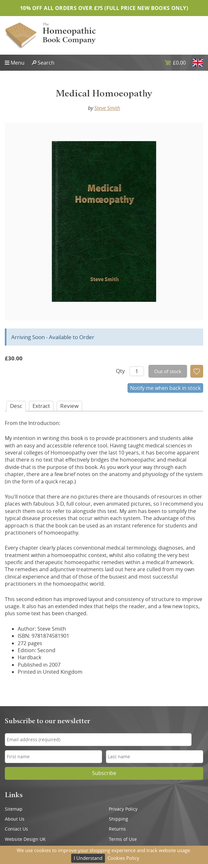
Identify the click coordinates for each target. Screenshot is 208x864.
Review (69, 406)
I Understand (88, 858)
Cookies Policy (123, 858)
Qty (120, 370)
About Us (14, 819)
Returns (117, 829)
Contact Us (16, 829)
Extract (41, 406)
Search (46, 62)
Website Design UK (25, 839)
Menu (17, 62)
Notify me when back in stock (165, 388)
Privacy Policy (123, 809)
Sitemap (14, 809)
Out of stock (167, 371)
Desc (16, 406)
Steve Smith (107, 108)
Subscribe (104, 773)
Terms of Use (123, 839)
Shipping (118, 819)
